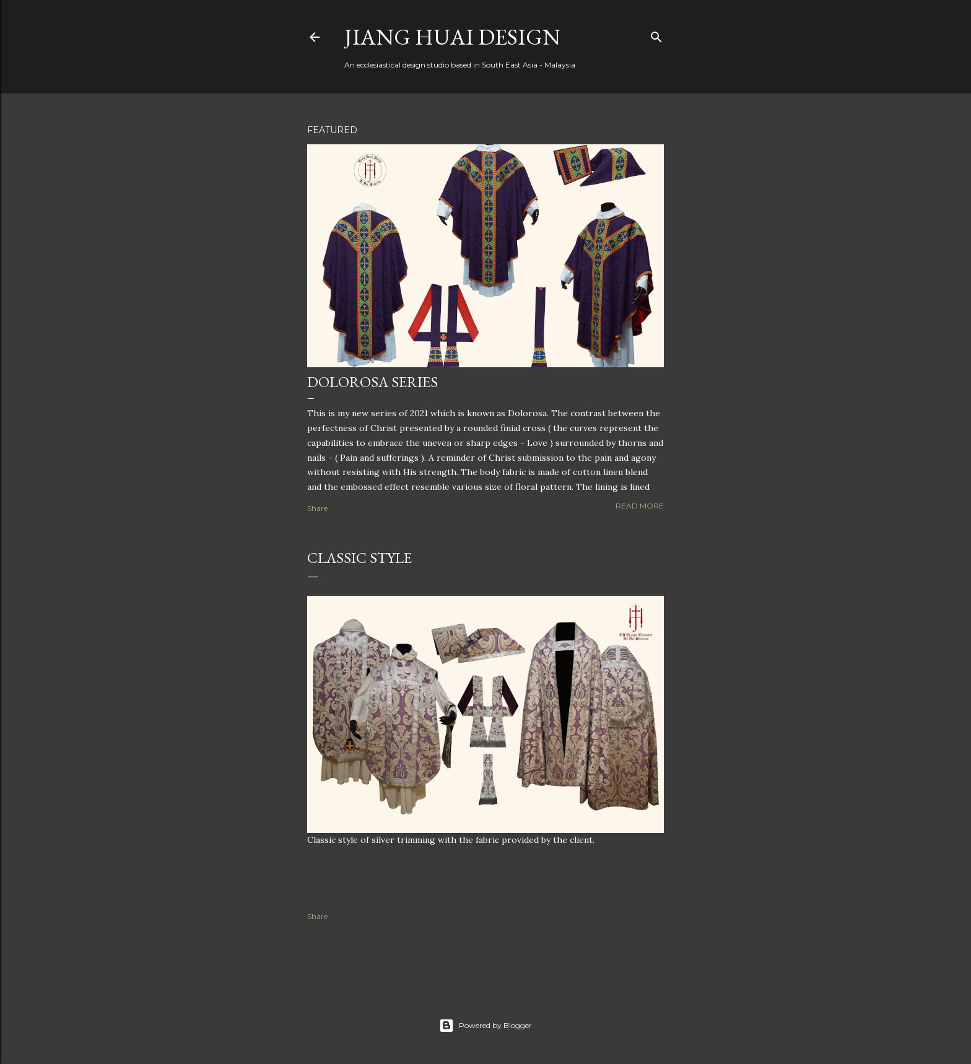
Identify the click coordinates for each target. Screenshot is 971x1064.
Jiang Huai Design (452, 36)
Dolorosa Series (372, 381)
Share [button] (317, 508)
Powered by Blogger (485, 1025)
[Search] (656, 34)
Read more (640, 505)
